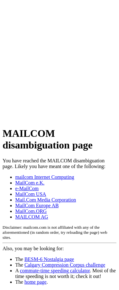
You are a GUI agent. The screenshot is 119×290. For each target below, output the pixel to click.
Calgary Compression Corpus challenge (64, 265)
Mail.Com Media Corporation (45, 199)
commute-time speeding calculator (55, 270)
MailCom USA (30, 194)
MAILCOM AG (31, 217)
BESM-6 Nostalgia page (49, 259)
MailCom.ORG (31, 211)
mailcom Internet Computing (44, 177)
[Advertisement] (59, 62)
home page (35, 282)
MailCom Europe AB (37, 205)
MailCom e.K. (29, 182)
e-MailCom (27, 188)
